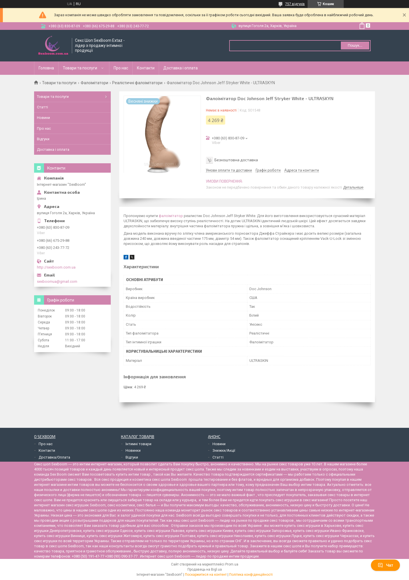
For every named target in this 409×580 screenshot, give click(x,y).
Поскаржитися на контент (206, 575)
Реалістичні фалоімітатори (137, 83)
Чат (385, 565)
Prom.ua (231, 564)
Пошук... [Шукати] (355, 45)
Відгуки (43, 139)
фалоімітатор (171, 216)
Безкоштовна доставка (236, 159)
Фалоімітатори (94, 83)
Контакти (146, 68)
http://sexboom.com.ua (56, 267)
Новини (43, 117)
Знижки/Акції (223, 450)
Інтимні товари (138, 444)
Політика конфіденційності (251, 575)
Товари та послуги (80, 68)
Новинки (133, 450)
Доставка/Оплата (54, 457)
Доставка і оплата (180, 68)
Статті (42, 107)
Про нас (121, 68)
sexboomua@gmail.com (57, 281)
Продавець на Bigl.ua (204, 569)
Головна (46, 68)
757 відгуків (295, 4)
